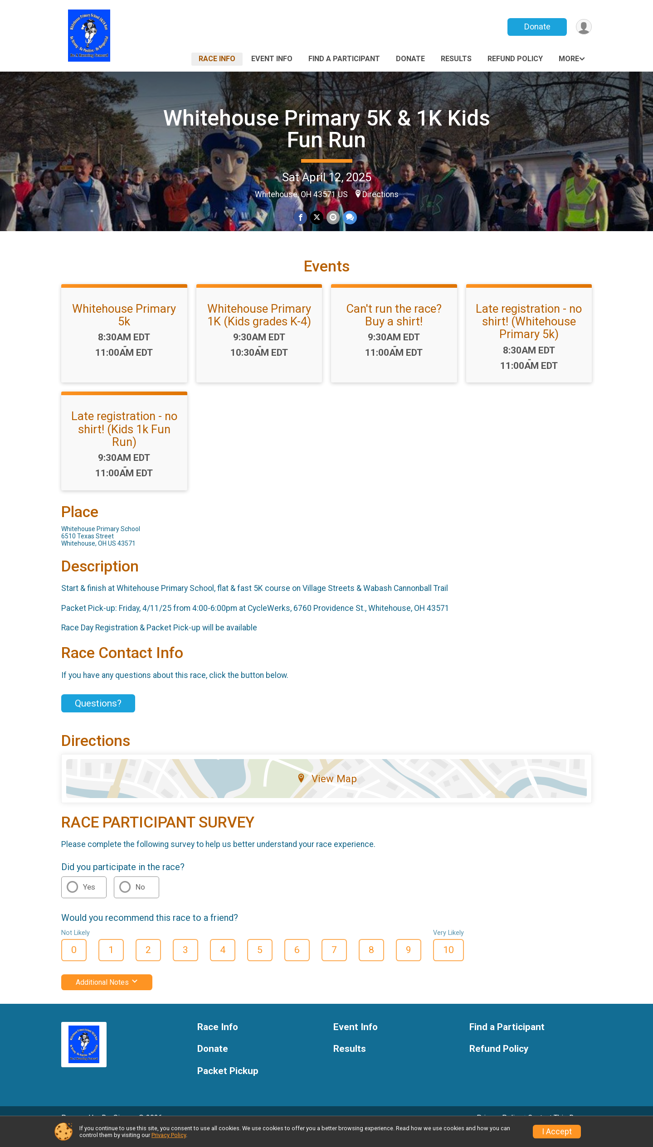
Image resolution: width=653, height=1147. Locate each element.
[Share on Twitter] (316, 217)
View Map (327, 791)
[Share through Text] (349, 217)
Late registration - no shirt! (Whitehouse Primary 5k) (529, 334)
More (569, 58)
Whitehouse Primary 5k (124, 328)
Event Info (271, 58)
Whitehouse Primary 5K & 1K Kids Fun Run (326, 129)
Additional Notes (107, 994)
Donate (536, 26)
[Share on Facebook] (300, 217)
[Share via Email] (332, 217)
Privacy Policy (168, 1135)
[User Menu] (583, 27)
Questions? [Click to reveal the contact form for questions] (98, 715)
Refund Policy (515, 58)
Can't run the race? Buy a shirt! (394, 328)
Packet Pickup (227, 1084)
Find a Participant (344, 58)
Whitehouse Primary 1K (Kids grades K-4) (259, 328)
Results (456, 58)
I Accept (557, 1131)
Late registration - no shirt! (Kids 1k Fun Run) (124, 441)
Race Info (217, 58)
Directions (380, 194)
